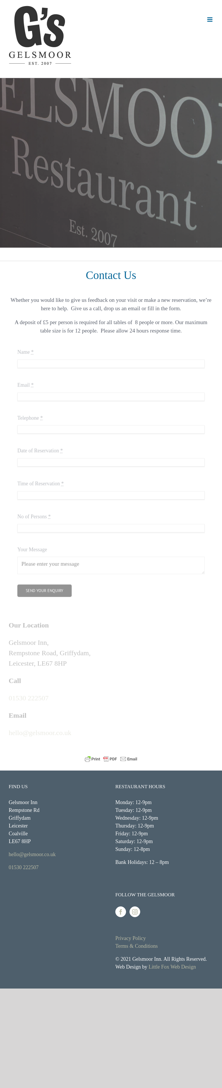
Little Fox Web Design (172, 967)
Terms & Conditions (136, 946)
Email (25, 383)
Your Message (32, 548)
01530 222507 (29, 697)
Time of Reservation (40, 482)
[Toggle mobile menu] (210, 19)
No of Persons (34, 515)
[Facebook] (120, 911)
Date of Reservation (40, 449)
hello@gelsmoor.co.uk (40, 732)
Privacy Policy (130, 938)
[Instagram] (135, 911)
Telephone (30, 416)
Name (25, 351)
